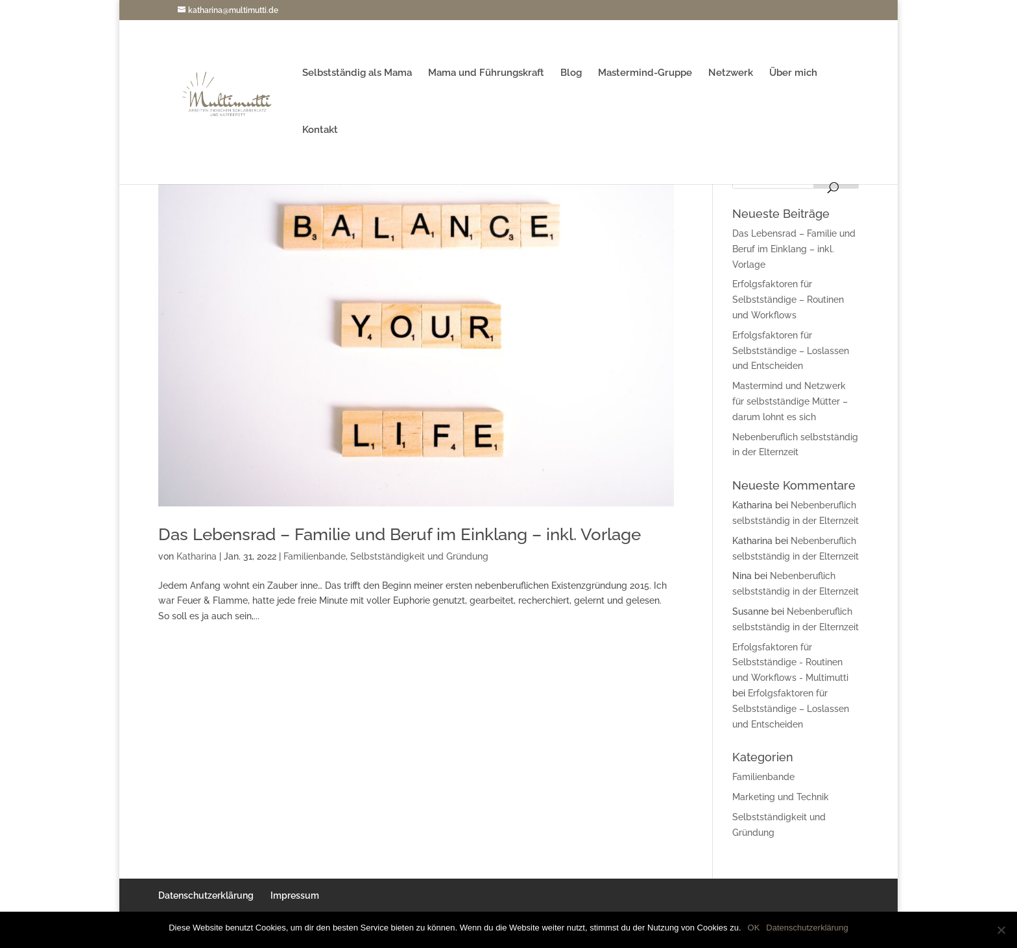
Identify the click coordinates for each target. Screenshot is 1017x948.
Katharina (196, 556)
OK (754, 927)
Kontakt (320, 130)
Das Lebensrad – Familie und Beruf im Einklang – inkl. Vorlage (399, 534)
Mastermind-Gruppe (645, 73)
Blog (571, 73)
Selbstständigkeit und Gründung (419, 556)
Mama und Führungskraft (486, 73)
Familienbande (314, 556)
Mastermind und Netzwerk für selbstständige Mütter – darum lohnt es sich (790, 401)
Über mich (793, 73)
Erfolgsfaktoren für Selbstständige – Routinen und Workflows (788, 299)
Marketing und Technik (780, 797)
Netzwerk (730, 73)
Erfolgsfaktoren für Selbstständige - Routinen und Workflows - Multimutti (790, 662)
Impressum (294, 895)
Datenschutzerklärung (206, 895)
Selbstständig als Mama (357, 73)
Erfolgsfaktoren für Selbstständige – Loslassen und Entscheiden (790, 351)
